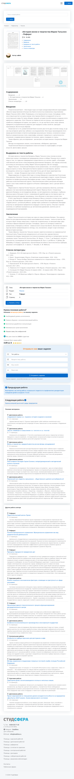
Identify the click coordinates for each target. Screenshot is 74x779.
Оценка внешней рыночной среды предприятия (21, 403)
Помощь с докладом (11, 753)
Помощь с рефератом (11, 744)
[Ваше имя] (39, 370)
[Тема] (39, 360)
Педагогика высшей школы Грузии (19, 515)
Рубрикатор (14, 25)
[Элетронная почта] (39, 365)
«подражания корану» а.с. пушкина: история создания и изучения (29, 417)
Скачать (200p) (13, 303)
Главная (6, 25)
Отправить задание (37, 375)
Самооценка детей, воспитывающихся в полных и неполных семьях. (30, 680)
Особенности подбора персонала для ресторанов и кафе (26, 638)
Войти (68, 3)
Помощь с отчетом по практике (14, 747)
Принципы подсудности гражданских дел (21, 552)
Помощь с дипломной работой (14, 742)
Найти (10, 19)
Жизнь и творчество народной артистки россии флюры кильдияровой (31, 444)
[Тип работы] (39, 354)
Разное (23, 25)
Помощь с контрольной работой (15, 750)
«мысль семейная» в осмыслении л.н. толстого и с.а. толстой (28, 430)
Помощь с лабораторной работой (15, 756)
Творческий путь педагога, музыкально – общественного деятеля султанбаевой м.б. (35, 479)
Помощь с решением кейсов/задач (15, 759)
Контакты (7, 764)
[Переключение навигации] (61, 3)
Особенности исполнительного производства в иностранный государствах (32, 623)
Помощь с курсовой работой (13, 739)
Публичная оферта (10, 767)
